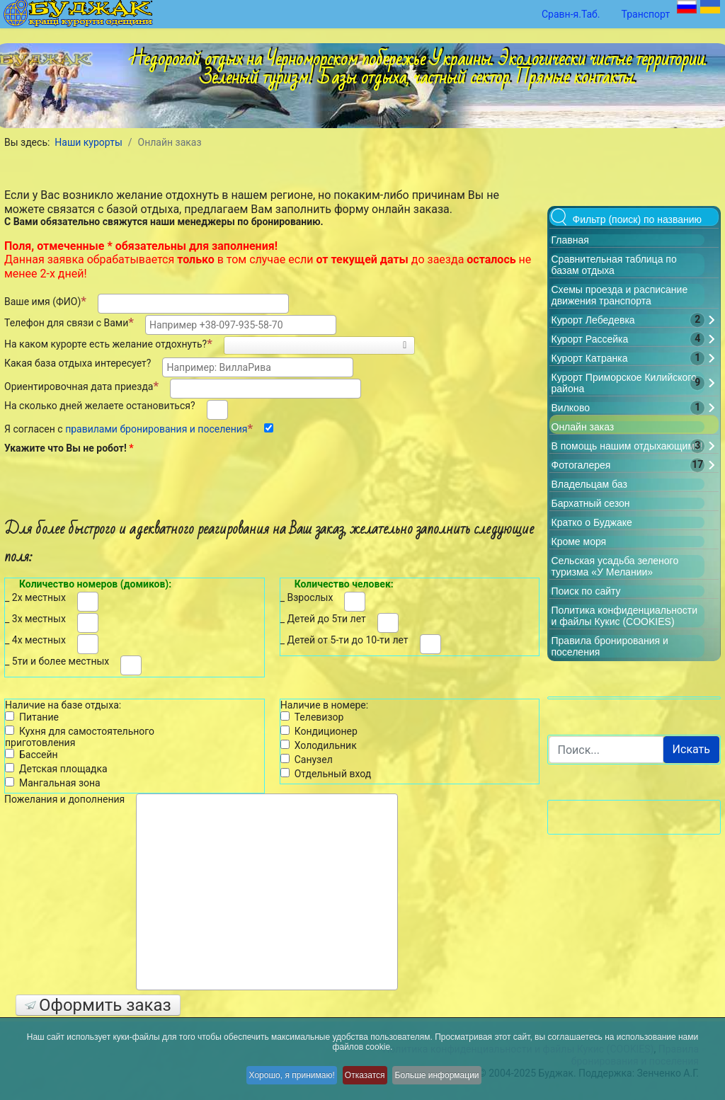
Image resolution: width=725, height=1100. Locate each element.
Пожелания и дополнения (64, 799)
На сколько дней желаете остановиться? (99, 405)
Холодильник (318, 745)
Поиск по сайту (586, 591)
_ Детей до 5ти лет (323, 618)
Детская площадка (56, 768)
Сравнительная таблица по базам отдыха (614, 264)
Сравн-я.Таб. (571, 14)
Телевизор (312, 717)
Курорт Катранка (590, 358)
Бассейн (31, 754)
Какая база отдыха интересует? (77, 363)
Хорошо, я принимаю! (283, 1079)
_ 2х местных (35, 597)
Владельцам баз (589, 484)
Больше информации (450, 1079)
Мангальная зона (53, 783)
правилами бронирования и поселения (156, 429)
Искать (691, 749)
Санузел (306, 759)
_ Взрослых (306, 597)
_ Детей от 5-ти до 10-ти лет (344, 640)
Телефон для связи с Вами (69, 322)
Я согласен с (128, 428)
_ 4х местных (35, 640)
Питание (32, 717)
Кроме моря (579, 541)
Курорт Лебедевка (593, 320)
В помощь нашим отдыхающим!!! (627, 446)
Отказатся (367, 1079)
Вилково (571, 407)
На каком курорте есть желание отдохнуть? (108, 343)
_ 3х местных (35, 618)
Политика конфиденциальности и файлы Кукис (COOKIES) (625, 616)
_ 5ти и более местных (57, 661)
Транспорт (646, 14)
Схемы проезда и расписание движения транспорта (620, 295)
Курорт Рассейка (590, 339)
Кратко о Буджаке (592, 522)
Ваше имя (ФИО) (45, 301)
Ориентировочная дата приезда (81, 386)
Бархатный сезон (591, 503)
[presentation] (123, 483)
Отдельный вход (326, 773)
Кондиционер (319, 731)
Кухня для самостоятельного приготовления (79, 737)
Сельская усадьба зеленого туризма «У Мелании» (615, 566)
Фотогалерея (581, 465)
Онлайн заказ (583, 426)
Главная (570, 240)
